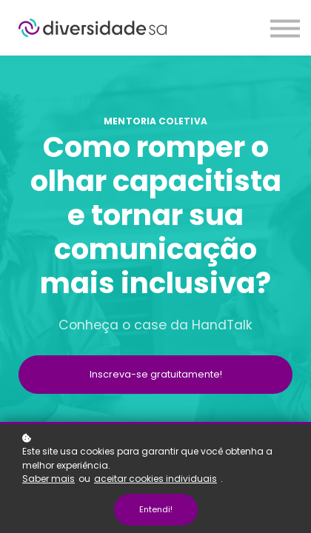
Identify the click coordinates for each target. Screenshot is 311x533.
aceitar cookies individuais (155, 478)
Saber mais (48, 478)
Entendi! (156, 509)
